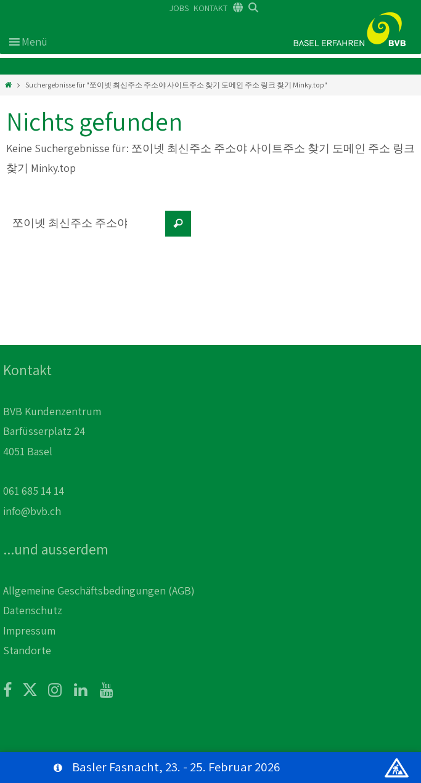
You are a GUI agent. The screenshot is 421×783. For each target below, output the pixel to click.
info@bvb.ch (32, 511)
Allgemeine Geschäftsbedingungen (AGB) (99, 590)
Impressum (29, 630)
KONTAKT (210, 8)
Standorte (27, 650)
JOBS (179, 8)
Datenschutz (32, 610)
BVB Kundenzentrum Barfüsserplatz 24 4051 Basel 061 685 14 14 (52, 451)
